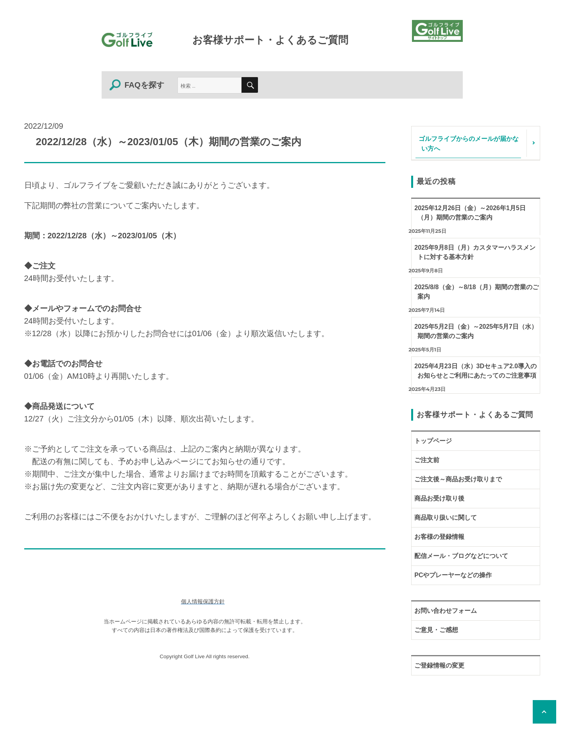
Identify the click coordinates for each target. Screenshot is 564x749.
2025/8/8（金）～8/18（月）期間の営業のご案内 (476, 292)
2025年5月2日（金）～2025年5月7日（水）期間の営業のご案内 (475, 331)
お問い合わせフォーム (445, 610)
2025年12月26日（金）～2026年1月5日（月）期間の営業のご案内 (470, 213)
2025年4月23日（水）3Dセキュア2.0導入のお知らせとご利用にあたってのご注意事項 (475, 371)
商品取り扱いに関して (445, 517)
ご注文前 (426, 460)
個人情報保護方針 (203, 602)
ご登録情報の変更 (439, 665)
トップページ (433, 441)
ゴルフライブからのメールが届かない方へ (469, 143)
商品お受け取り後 (439, 498)
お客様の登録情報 (439, 536)
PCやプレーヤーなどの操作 (453, 575)
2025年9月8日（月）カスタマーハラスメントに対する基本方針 (474, 252)
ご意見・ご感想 (436, 630)
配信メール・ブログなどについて (461, 556)
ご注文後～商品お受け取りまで (458, 479)
